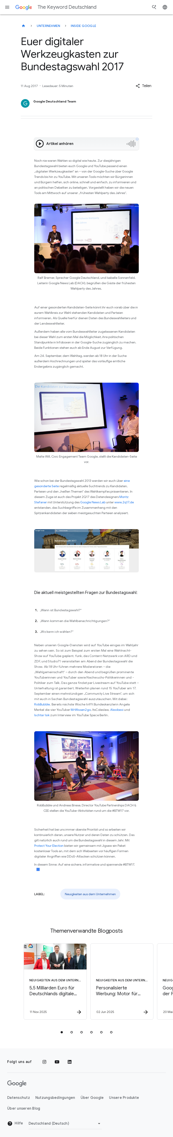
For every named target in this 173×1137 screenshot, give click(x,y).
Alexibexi (116, 710)
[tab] (62, 1032)
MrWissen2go (81, 710)
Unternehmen (48, 26)
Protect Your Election (49, 846)
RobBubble (42, 704)
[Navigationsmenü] (7, 7)
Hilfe (15, 1123)
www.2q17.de (124, 502)
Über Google (92, 1098)
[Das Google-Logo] (17, 1083)
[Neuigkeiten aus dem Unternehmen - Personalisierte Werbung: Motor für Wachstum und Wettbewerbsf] (119, 981)
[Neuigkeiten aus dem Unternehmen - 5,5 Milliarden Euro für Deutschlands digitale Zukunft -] (52, 981)
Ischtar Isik (42, 715)
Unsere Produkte (124, 1098)
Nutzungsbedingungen (55, 1098)
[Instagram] (44, 1061)
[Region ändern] (65, 1123)
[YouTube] (57, 1061)
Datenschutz (18, 1098)
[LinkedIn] (69, 1061)
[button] (143, 86)
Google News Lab (92, 502)
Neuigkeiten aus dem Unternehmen (90, 894)
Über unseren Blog (23, 1108)
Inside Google (83, 26)
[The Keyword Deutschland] (23, 25)
